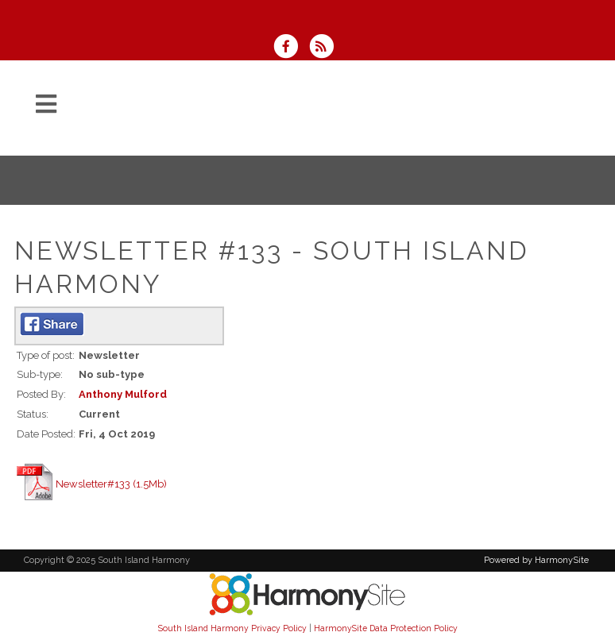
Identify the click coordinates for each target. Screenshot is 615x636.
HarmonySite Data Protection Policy (386, 628)
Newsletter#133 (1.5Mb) (111, 484)
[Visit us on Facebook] (290, 48)
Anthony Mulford (123, 394)
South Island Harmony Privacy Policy (232, 628)
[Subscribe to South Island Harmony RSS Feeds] (325, 48)
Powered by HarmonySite (536, 560)
